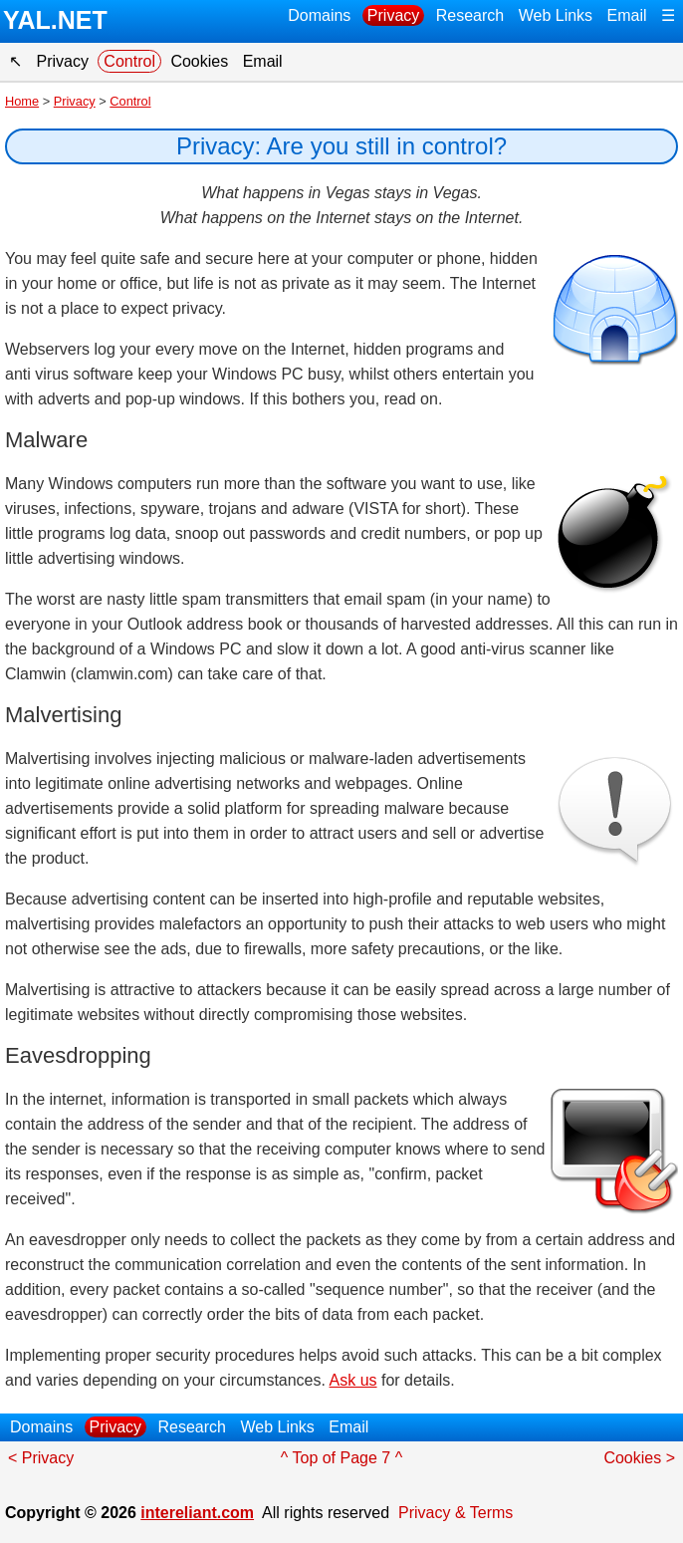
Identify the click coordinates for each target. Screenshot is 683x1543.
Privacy (393, 15)
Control (129, 61)
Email (627, 15)
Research (470, 15)
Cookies (199, 61)
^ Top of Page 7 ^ (341, 1457)
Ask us (353, 1380)
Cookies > (639, 1457)
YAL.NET (55, 20)
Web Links (555, 15)
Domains (319, 15)
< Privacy (41, 1457)
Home (22, 101)
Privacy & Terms (455, 1512)
